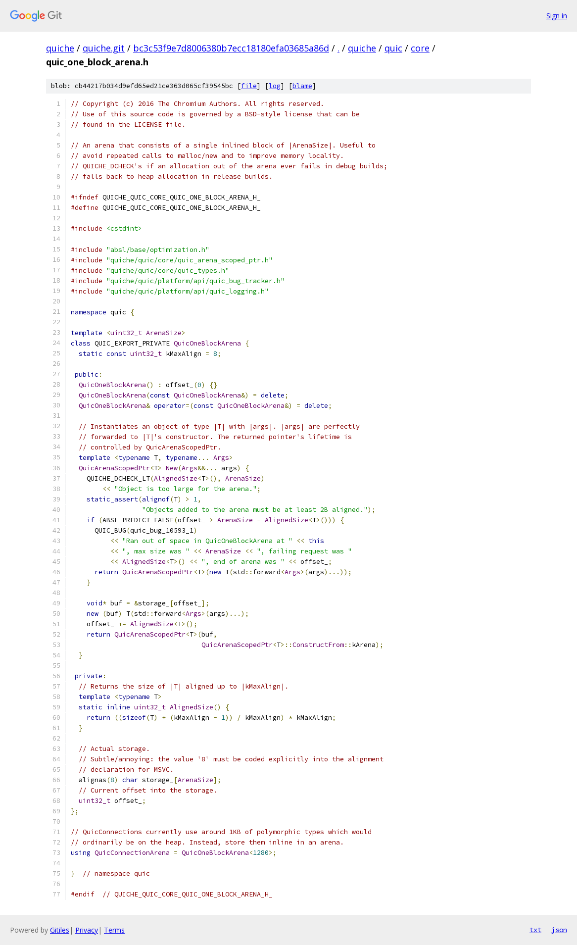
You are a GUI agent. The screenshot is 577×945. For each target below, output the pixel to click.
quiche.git (104, 48)
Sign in (556, 15)
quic (393, 48)
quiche (60, 48)
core (420, 48)
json (559, 929)
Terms (114, 930)
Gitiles (59, 930)
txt (535, 929)
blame (302, 86)
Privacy (86, 930)
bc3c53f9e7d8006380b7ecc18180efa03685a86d (231, 48)
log (275, 86)
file (249, 86)
